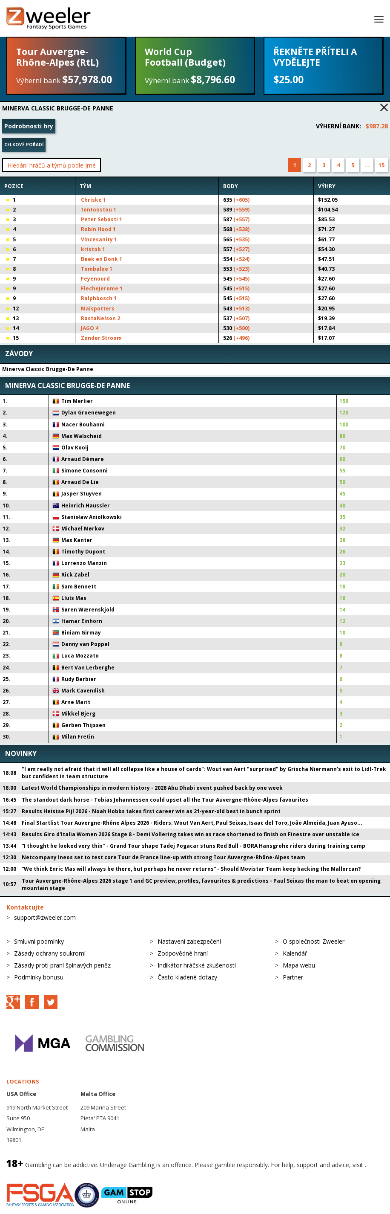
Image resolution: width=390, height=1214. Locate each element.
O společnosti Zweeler (313, 941)
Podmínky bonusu (38, 977)
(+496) (241, 338)
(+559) (241, 209)
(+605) (241, 199)
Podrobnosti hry (28, 126)
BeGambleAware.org (34, 1174)
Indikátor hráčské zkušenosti (197, 965)
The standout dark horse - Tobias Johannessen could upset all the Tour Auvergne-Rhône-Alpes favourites (165, 799)
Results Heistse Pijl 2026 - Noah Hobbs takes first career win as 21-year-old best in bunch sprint (151, 811)
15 (381, 165)
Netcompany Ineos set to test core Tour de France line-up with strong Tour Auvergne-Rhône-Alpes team (163, 857)
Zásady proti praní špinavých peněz (62, 965)
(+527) (241, 249)
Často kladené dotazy (187, 977)
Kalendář (295, 953)
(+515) (241, 288)
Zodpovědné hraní (183, 953)
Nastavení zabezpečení (189, 941)
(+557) (241, 219)
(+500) (241, 328)
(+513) (241, 308)
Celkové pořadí (23, 145)
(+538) (241, 229)
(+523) (241, 268)
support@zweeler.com (45, 917)
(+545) (241, 278)
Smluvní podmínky (39, 941)
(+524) (241, 259)
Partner (293, 977)
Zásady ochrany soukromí (50, 953)
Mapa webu (299, 965)
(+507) (241, 318)
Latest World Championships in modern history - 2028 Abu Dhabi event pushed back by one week (152, 787)
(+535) (241, 239)
